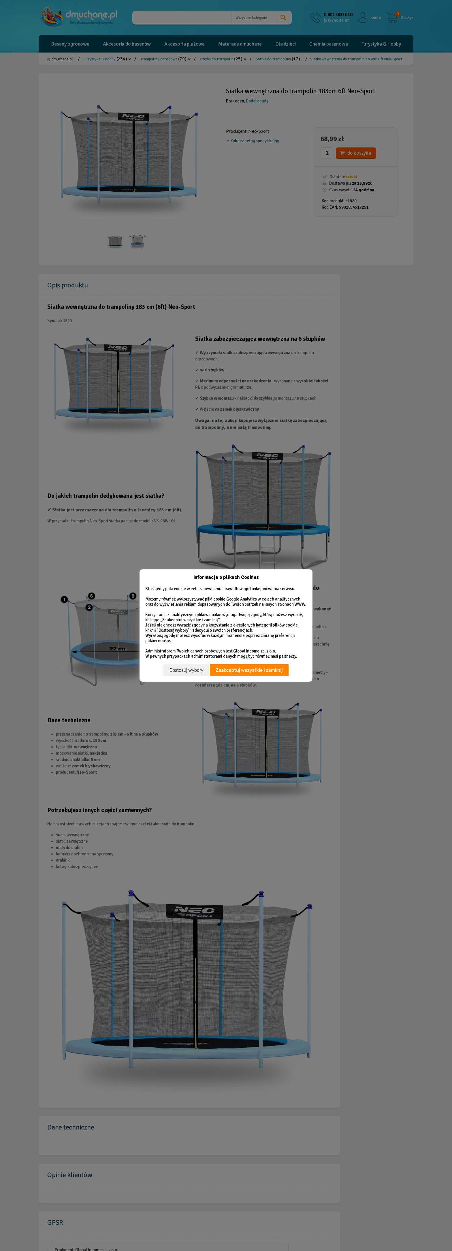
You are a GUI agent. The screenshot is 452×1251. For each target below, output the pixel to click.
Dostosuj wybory (186, 670)
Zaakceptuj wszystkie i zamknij (249, 670)
